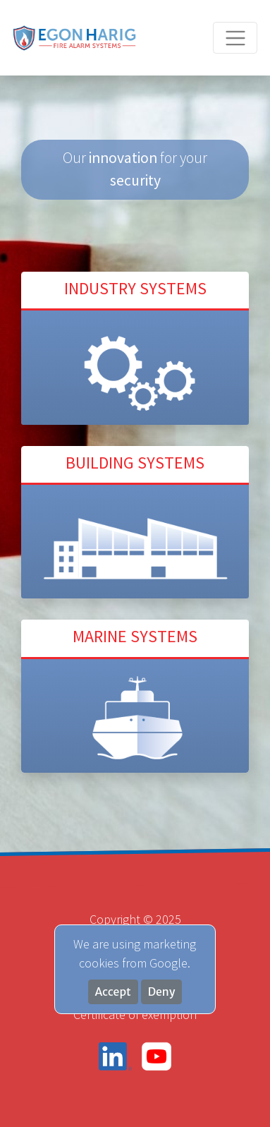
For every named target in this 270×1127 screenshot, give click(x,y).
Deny (162, 992)
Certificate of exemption (135, 1014)
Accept (113, 992)
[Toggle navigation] (235, 38)
